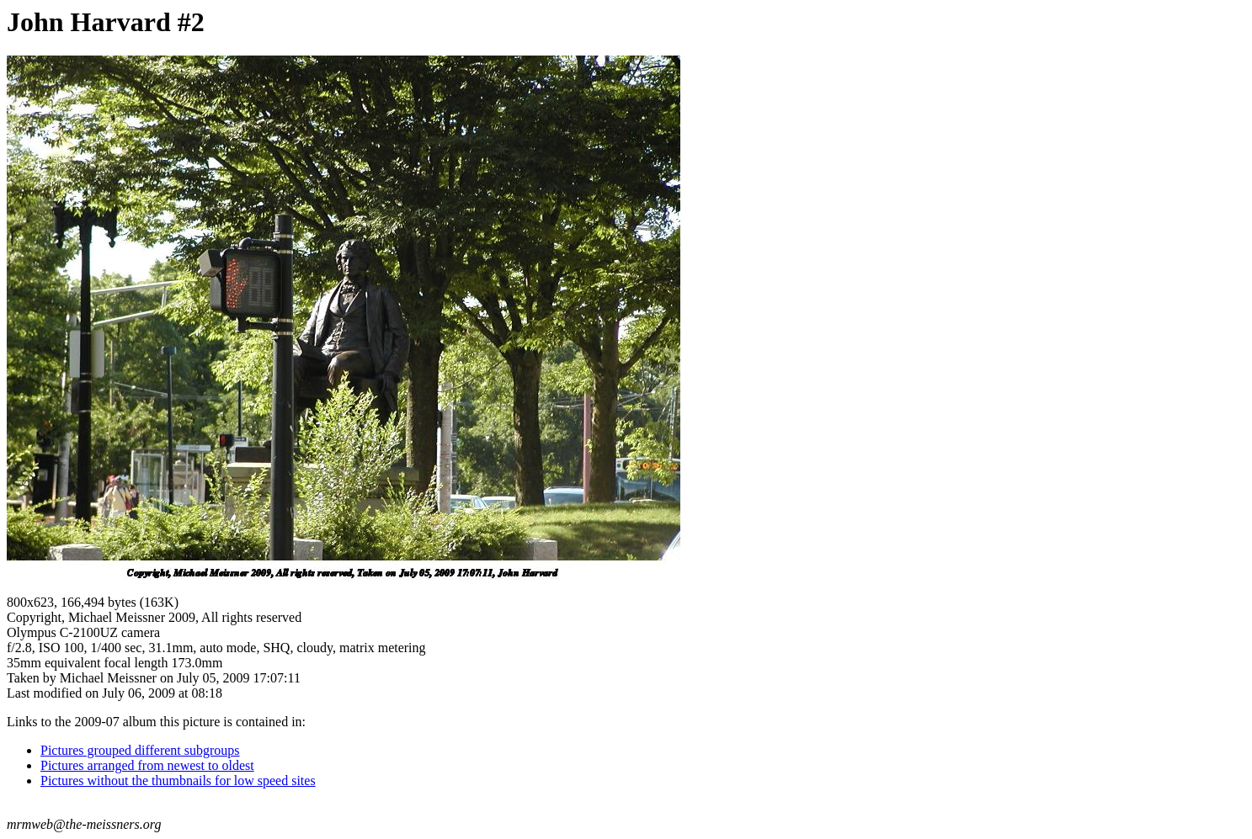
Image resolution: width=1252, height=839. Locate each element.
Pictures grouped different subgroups (140, 750)
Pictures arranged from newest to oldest (147, 765)
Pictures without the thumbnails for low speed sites (178, 780)
